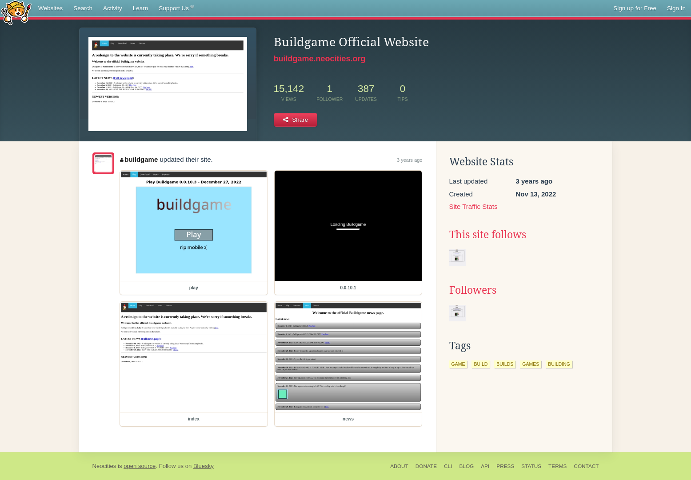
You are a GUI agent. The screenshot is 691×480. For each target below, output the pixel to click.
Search (82, 8)
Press (505, 466)
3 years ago (409, 160)
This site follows (487, 234)
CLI (448, 466)
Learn (140, 8)
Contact (586, 466)
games (530, 364)
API (485, 466)
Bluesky (203, 466)
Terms (557, 466)
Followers (472, 290)
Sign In (676, 8)
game (458, 364)
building (559, 364)
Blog (466, 466)
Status (531, 466)
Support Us (176, 8)
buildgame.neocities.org (320, 58)
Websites (50, 8)
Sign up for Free (634, 8)
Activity (112, 8)
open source (140, 466)
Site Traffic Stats (473, 206)
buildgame (139, 159)
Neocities (104, 466)
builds (504, 364)
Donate (426, 466)
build (480, 364)
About (399, 466)
